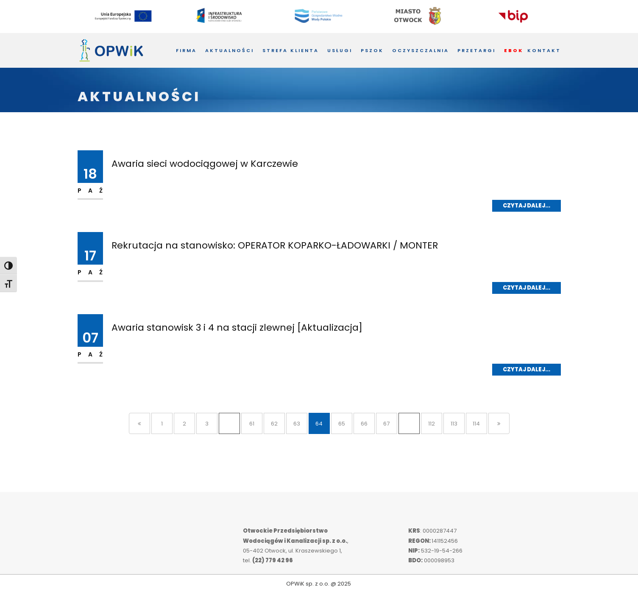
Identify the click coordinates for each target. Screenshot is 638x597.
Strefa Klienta (290, 50)
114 (476, 424)
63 (296, 424)
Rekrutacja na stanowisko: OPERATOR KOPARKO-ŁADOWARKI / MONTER (274, 245)
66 (364, 424)
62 (274, 424)
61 (251, 424)
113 (454, 424)
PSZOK (372, 50)
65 (341, 424)
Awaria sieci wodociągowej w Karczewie (204, 163)
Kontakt (544, 50)
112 (431, 424)
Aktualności (229, 50)
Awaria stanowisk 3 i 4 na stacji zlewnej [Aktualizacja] (236, 327)
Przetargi (476, 50)
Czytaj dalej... (526, 206)
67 (386, 424)
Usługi (339, 50)
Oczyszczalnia (420, 50)
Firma (186, 50)
